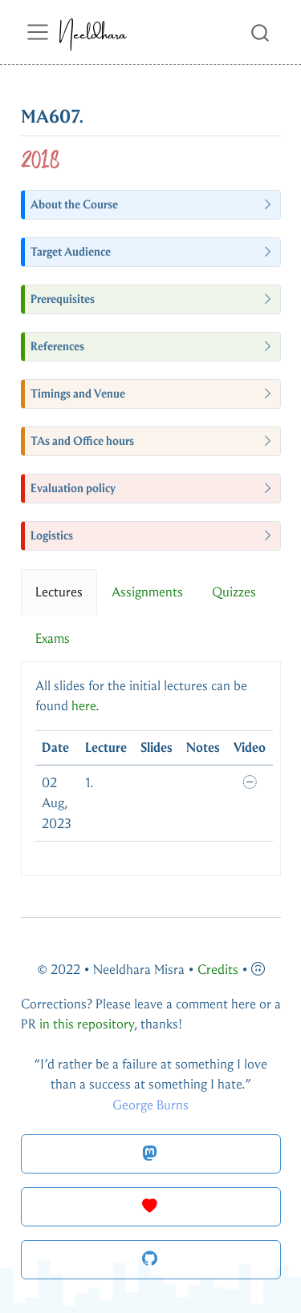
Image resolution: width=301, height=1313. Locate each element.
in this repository (86, 1024)
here (83, 705)
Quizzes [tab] (234, 592)
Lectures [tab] (59, 592)
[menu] (37, 32)
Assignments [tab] (147, 592)
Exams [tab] (52, 638)
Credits (217, 969)
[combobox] (261, 31)
